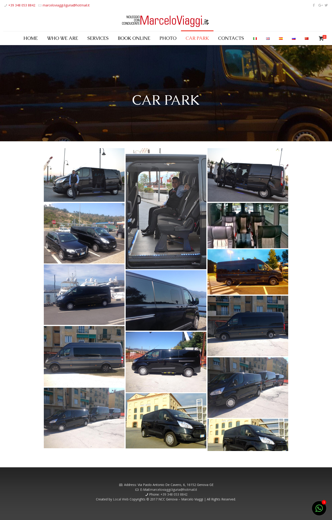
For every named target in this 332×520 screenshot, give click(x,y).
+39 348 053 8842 (21, 5)
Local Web (121, 499)
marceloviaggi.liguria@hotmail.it (66, 5)
